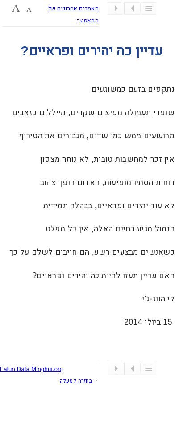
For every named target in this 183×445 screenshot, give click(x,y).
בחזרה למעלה (76, 381)
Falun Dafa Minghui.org (31, 369)
